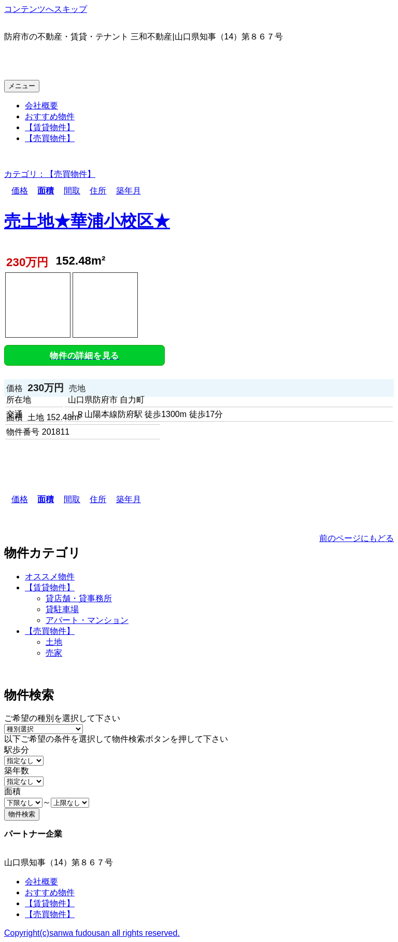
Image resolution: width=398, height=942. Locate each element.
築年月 (125, 190)
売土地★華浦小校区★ (87, 221)
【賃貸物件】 (50, 127)
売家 (54, 652)
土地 (54, 642)
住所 (94, 190)
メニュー (21, 86)
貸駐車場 (62, 609)
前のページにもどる (356, 538)
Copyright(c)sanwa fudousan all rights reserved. (92, 933)
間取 (68, 190)
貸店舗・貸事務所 (79, 598)
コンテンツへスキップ (45, 9)
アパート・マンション (87, 620)
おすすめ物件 (50, 116)
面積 (42, 190)
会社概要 (41, 105)
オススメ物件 (50, 576)
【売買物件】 (50, 138)
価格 (16, 190)
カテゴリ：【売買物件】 (49, 174)
